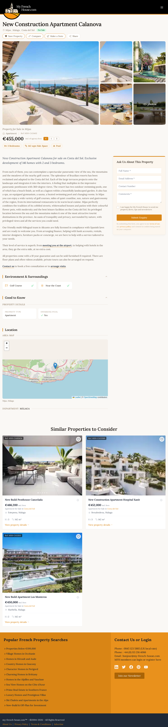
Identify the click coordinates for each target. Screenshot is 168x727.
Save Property (14, 36)
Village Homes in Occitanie (20, 653)
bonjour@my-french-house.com (141, 655)
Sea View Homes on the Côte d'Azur (25, 684)
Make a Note (55, 36)
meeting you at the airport (57, 245)
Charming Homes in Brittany (21, 674)
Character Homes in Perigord (22, 669)
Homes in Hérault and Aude (21, 658)
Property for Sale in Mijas (16, 129)
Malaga (16, 30)
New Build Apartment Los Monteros (26, 596)
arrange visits (58, 266)
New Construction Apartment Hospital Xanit (114, 499)
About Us (7, 724)
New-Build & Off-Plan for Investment (26, 705)
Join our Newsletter (129, 675)
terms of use (155, 224)
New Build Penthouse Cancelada (24, 499)
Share (73, 36)
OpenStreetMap (90, 397)
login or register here (149, 659)
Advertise (58, 724)
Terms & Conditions (41, 724)
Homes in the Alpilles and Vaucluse (25, 679)
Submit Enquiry (139, 217)
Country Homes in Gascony (21, 664)
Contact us (8, 266)
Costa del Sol (28, 30)
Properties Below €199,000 (21, 648)
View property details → (17, 524)
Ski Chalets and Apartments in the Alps (27, 700)
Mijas (8, 30)
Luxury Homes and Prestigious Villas (26, 694)
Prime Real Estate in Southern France (26, 689)
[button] (55, 366)
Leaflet (76, 397)
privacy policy (125, 226)
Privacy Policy (21, 724)
